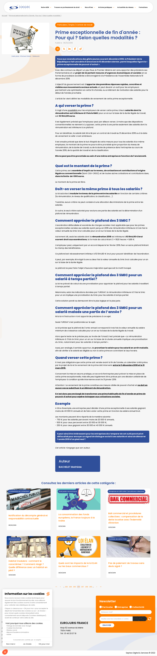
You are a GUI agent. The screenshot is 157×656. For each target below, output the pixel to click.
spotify (152, 337)
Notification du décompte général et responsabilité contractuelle (28, 517)
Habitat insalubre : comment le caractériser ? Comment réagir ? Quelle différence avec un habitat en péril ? (28, 566)
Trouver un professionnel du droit (67, 7)
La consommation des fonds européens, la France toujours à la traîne (76, 518)
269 (90, 587)
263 (66, 587)
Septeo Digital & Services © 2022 (140, 653)
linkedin (152, 323)
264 (70, 587)
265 (74, 587)
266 (78, 587)
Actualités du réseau (125, 7)
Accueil (4, 16)
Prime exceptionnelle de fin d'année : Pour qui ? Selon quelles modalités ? (35, 16)
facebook (152, 314)
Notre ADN (45, 7)
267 (82, 587)
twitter (152, 318)
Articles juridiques (105, 7)
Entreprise (122, 607)
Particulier (107, 607)
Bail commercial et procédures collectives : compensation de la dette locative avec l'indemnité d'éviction (125, 518)
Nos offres (89, 7)
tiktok (152, 342)
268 (86, 587)
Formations (143, 7)
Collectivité (138, 607)
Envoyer (107, 626)
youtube (152, 328)
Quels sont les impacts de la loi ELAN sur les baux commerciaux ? (77, 565)
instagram (152, 333)
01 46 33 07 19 (70, 634)
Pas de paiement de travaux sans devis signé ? (126, 565)
